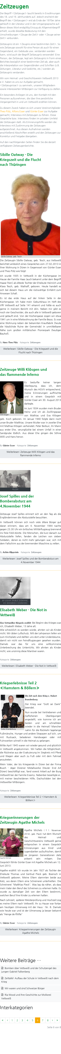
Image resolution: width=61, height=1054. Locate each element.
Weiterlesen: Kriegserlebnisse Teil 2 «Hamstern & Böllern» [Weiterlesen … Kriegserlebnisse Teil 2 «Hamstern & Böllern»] (30, 798)
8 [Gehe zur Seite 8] (47, 1020)
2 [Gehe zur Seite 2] (17, 1020)
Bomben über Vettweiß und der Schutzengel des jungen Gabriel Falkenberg (28, 970)
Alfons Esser (18, 111)
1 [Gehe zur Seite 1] (12, 1020)
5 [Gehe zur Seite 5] (32, 1020)
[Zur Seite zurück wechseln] (7, 1020)
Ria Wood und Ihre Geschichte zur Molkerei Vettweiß (26, 996)
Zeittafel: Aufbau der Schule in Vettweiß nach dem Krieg (30, 980)
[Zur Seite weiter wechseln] (52, 1020)
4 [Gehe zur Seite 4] (27, 1020)
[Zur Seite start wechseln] (2, 1020)
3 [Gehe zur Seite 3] (22, 1020)
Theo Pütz (5, 111)
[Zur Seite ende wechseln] (57, 1020)
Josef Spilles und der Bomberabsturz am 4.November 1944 (17, 501)
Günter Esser (36, 111)
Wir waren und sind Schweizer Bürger (24, 988)
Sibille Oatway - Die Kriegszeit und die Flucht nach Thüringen (20, 159)
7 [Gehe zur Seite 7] (42, 1020)
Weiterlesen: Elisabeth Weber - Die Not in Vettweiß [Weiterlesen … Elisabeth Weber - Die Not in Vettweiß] (29, 665)
